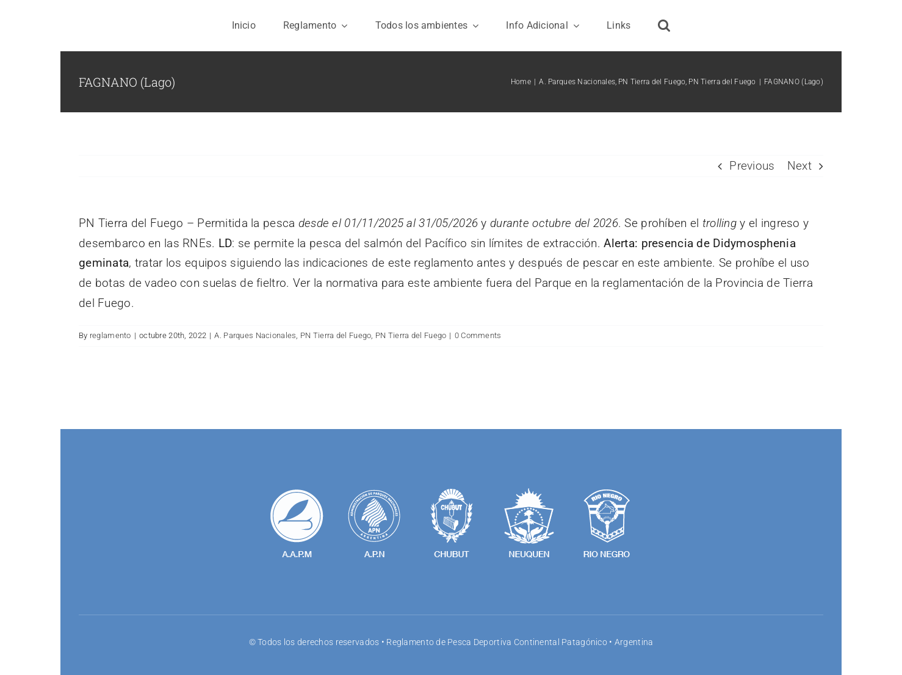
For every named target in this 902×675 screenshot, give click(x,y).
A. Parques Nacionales (255, 335)
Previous (751, 166)
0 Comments (478, 335)
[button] (664, 25)
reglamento (110, 335)
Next (799, 166)
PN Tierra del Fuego (335, 335)
